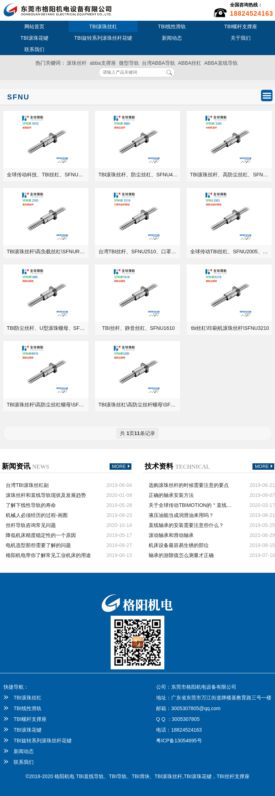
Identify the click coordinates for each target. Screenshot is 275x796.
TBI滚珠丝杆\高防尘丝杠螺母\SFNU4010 (48, 404)
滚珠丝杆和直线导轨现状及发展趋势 (46, 495)
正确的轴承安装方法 (171, 495)
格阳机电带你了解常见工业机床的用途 (48, 555)
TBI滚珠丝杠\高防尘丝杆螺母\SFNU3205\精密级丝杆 (139, 404)
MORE (121, 466)
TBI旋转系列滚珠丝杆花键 (103, 38)
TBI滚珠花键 (34, 38)
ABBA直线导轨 (220, 63)
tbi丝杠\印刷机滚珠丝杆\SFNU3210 (230, 328)
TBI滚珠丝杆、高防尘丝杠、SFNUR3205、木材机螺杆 (231, 174)
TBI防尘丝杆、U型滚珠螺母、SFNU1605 (48, 328)
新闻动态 (172, 38)
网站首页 (34, 26)
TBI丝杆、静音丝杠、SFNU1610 (138, 328)
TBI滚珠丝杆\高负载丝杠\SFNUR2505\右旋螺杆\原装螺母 (48, 251)
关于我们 (241, 38)
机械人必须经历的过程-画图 (37, 515)
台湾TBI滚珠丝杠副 (27, 485)
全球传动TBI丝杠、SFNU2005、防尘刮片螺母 (231, 251)
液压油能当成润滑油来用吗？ (181, 515)
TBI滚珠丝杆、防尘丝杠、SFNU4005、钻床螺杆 (139, 174)
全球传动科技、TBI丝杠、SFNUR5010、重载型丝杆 (48, 174)
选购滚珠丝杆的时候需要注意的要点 (189, 485)
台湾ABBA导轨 (158, 63)
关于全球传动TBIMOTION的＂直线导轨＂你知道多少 (192, 505)
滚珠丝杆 (77, 63)
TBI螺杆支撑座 (240, 26)
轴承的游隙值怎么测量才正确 (181, 555)
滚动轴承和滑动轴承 (171, 535)
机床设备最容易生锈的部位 (179, 545)
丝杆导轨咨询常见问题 (31, 525)
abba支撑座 (103, 63)
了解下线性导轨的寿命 (31, 505)
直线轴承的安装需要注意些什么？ (186, 525)
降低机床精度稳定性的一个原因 (41, 535)
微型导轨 (129, 63)
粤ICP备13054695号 (179, 740)
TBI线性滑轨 (172, 26)
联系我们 (34, 49)
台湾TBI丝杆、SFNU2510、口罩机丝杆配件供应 (139, 251)
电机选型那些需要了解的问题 (38, 545)
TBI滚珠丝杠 (103, 26)
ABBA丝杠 (189, 63)
